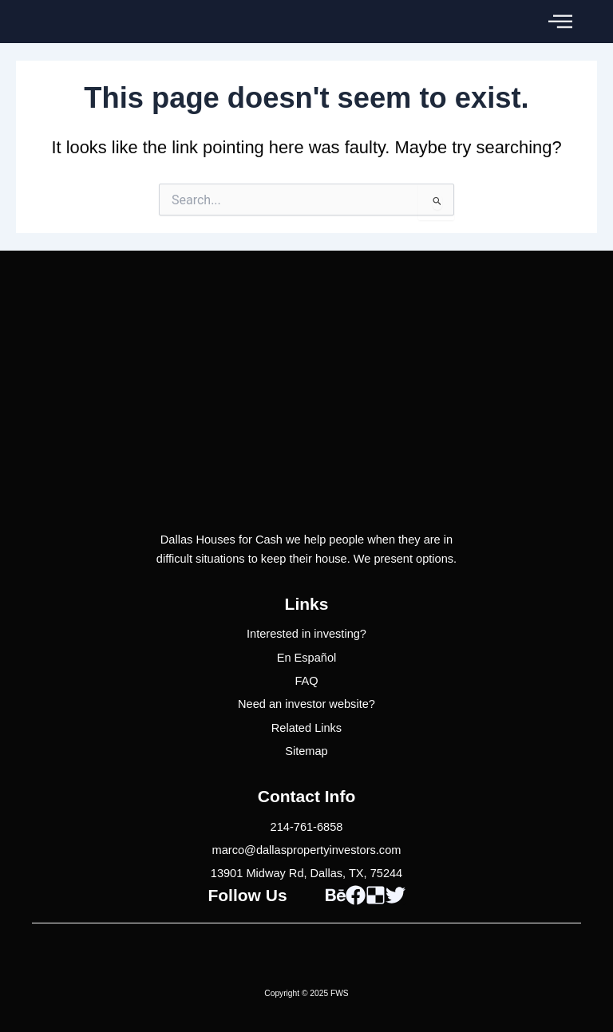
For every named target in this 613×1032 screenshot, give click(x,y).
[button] (560, 21)
